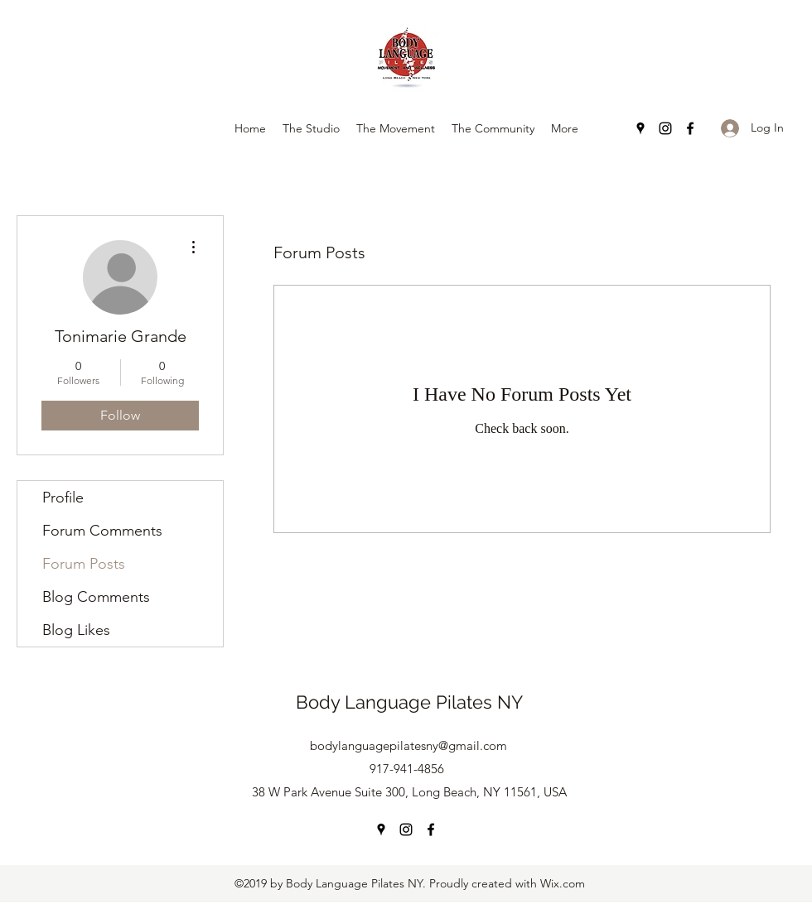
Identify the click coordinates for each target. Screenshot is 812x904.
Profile (63, 497)
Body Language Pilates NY (409, 702)
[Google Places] (640, 128)
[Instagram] (665, 128)
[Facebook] (690, 128)
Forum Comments (102, 531)
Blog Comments (96, 597)
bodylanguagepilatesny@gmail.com (408, 745)
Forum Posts (83, 564)
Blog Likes (76, 630)
